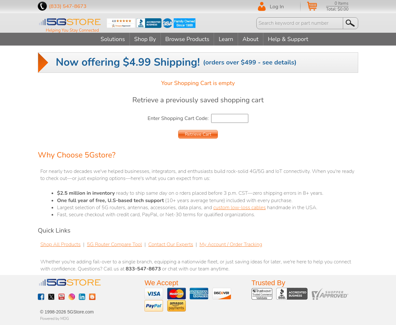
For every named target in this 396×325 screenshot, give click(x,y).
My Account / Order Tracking (231, 244)
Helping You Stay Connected (72, 30)
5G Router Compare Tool (114, 244)
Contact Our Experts (170, 244)
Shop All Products (60, 244)
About (251, 39)
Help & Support (288, 39)
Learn (226, 39)
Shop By (145, 39)
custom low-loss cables (239, 207)
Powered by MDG (54, 318)
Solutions (113, 39)
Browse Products (187, 39)
